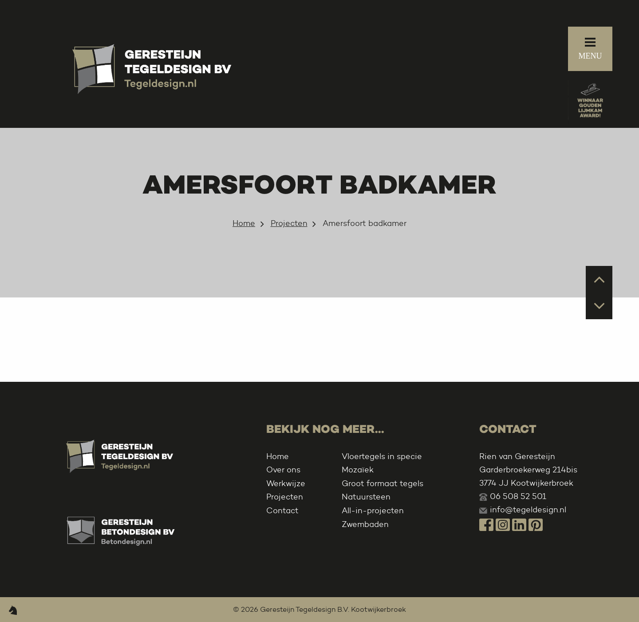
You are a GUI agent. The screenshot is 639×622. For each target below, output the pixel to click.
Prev (599, 278)
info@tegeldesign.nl (528, 510)
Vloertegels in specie (382, 456)
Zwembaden (365, 524)
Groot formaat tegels (382, 483)
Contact (282, 510)
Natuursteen (366, 497)
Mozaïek (358, 470)
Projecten (289, 223)
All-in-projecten (373, 510)
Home (244, 223)
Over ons (283, 470)
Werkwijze (285, 483)
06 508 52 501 (518, 496)
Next (599, 305)
